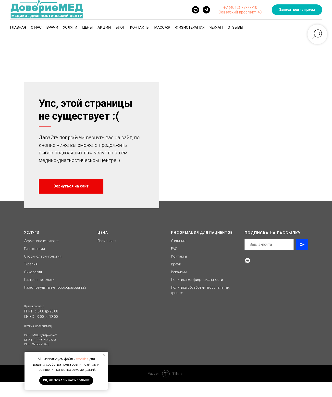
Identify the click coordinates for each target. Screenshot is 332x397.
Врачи (52, 27)
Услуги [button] (70, 27)
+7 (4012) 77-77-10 (240, 7)
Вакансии (179, 287)
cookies (82, 359)
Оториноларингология (42, 271)
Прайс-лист (107, 256)
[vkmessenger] (195, 9)
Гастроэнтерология (40, 294)
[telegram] (206, 9)
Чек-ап (216, 27)
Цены (87, 27)
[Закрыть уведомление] (104, 355)
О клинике (179, 256)
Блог (120, 27)
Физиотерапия (190, 27)
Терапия (30, 279)
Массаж (162, 27)
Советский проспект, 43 (240, 12)
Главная (18, 27)
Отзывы (235, 27)
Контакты (139, 27)
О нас (36, 27)
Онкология (33, 287)
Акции (104, 27)
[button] (297, 9)
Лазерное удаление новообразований (55, 302)
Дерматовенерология (41, 256)
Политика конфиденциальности (197, 294)
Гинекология (34, 263)
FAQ (174, 263)
